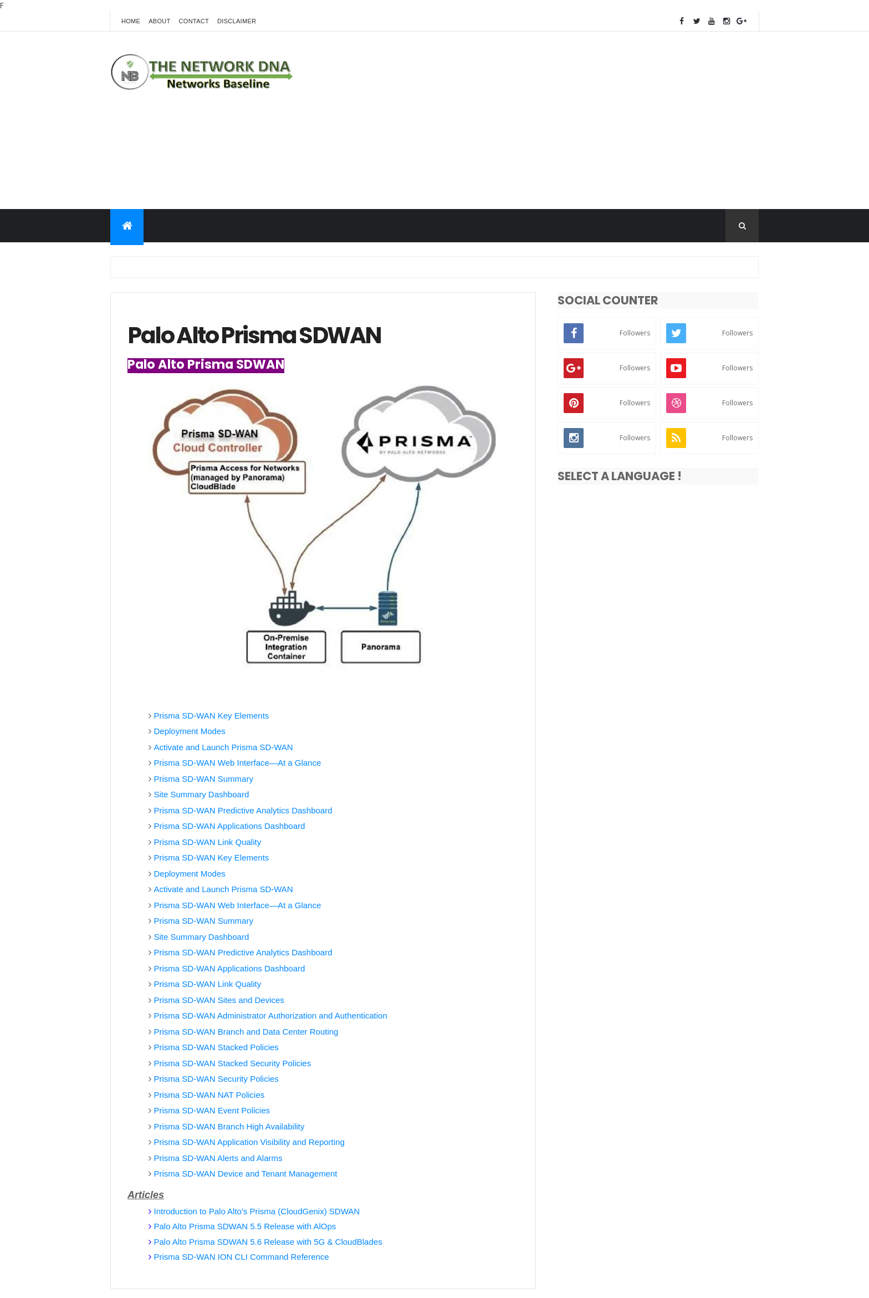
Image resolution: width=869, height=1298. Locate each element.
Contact (194, 21)
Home (130, 21)
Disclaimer (236, 21)
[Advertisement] (557, 120)
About (159, 21)
